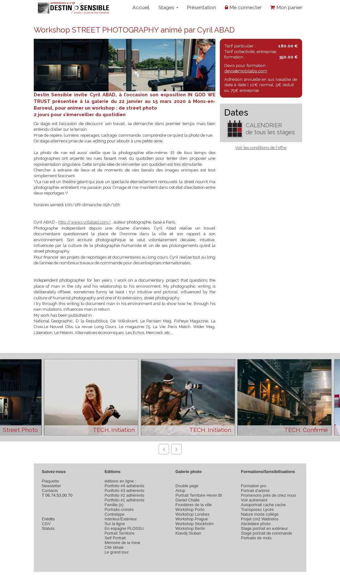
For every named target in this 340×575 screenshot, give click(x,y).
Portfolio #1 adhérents (124, 500)
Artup (180, 490)
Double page (186, 485)
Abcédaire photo (256, 523)
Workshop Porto (189, 509)
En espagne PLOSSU (124, 528)
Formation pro (253, 485)
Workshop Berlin (190, 528)
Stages (168, 7)
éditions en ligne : (120, 481)
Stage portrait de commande (266, 533)
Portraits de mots (256, 538)
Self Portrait (115, 538)
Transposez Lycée (257, 509)
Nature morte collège (260, 514)
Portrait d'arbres (255, 490)
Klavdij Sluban (188, 533)
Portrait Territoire (119, 533)
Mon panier (286, 7)
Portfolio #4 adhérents (124, 485)
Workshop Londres (192, 514)
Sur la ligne (114, 523)
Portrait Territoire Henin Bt (198, 495)
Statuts (48, 528)
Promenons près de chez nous (268, 495)
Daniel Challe (187, 500)
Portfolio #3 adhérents (124, 490)
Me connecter (243, 7)
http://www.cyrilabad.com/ (84, 222)
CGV (46, 523)
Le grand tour (116, 552)
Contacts (50, 490)
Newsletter (51, 485)
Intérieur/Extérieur (120, 519)
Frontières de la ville (193, 504)
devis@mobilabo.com (245, 70)
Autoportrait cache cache (263, 504)
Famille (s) (113, 504)
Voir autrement (254, 500)
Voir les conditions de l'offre (260, 147)
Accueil (140, 7)
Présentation (201, 7)
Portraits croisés (118, 509)
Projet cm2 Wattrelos (259, 519)
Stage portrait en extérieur (264, 528)
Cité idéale (114, 547)
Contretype (114, 514)
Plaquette (50, 481)
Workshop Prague (191, 519)
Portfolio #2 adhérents (124, 495)
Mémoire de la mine (122, 542)
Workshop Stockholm (194, 523)
